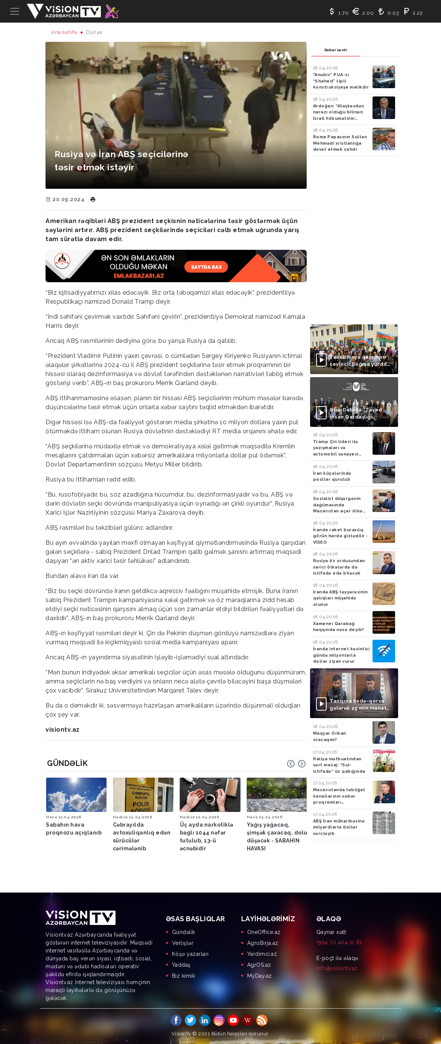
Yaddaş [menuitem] (181, 965)
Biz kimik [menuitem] (183, 976)
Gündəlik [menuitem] (183, 932)
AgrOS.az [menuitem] (259, 965)
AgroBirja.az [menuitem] (262, 943)
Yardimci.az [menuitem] (262, 954)
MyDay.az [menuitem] (259, 976)
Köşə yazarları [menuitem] (190, 954)
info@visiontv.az (337, 968)
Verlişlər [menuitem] (183, 943)
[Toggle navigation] (15, 11)
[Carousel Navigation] (296, 763)
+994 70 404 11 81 (339, 942)
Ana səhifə (64, 32)
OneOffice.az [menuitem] (264, 932)
